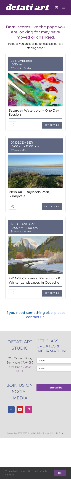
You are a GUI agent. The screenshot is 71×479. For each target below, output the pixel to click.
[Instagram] (28, 409)
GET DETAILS (51, 125)
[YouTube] (20, 409)
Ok (60, 473)
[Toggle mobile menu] (64, 7)
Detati (61, 433)
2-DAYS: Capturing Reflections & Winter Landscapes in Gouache (34, 280)
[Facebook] (11, 409)
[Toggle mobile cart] (56, 7)
